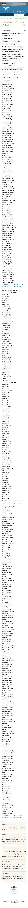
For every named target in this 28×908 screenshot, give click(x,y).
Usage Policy (20, 900)
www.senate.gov (14, 902)
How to (24, 828)
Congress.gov (16, 853)
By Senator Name (18, 72)
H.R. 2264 (15, 49)
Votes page (20, 876)
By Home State (17, 74)
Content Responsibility (12, 900)
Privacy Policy (4, 901)
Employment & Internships (14, 901)
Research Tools (7, 864)
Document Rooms (16, 841)
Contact (4, 900)
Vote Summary (6, 72)
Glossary (20, 866)
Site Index (21, 868)
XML (25, 30)
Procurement (23, 901)
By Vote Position (6, 74)
